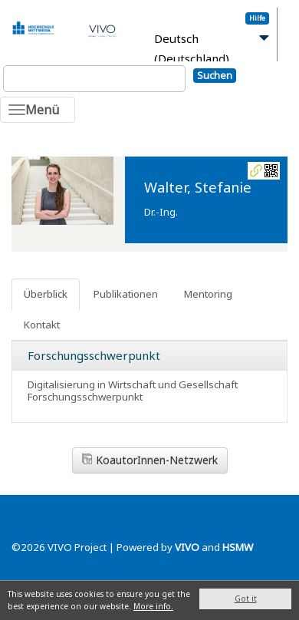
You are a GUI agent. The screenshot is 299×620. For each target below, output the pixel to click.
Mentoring (208, 294)
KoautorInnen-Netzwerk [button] (150, 460)
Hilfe (257, 18)
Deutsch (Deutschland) (191, 49)
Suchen (214, 75)
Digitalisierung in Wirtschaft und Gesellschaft (133, 384)
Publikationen (126, 294)
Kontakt (42, 324)
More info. (153, 606)
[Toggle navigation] (37, 110)
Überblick (45, 294)
